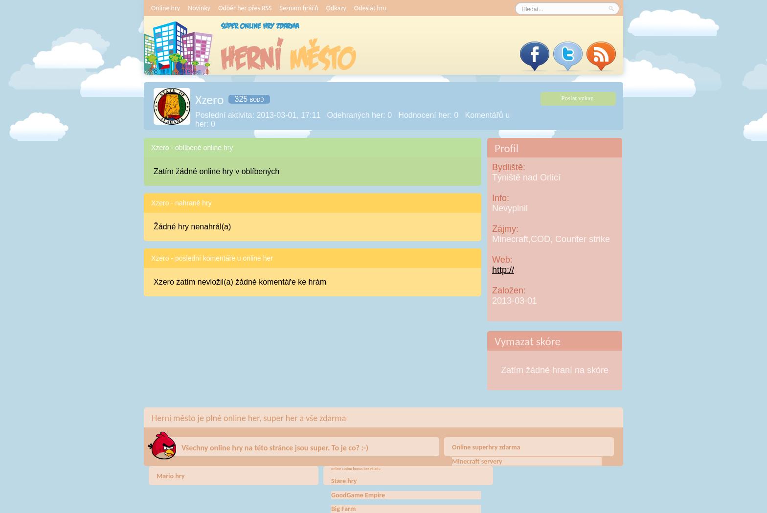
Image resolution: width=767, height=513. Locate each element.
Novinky (199, 8)
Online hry (165, 8)
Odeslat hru (370, 8)
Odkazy (336, 8)
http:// (503, 270)
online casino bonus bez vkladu (356, 468)
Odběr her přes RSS (244, 8)
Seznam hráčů (298, 8)
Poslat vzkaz (577, 98)
